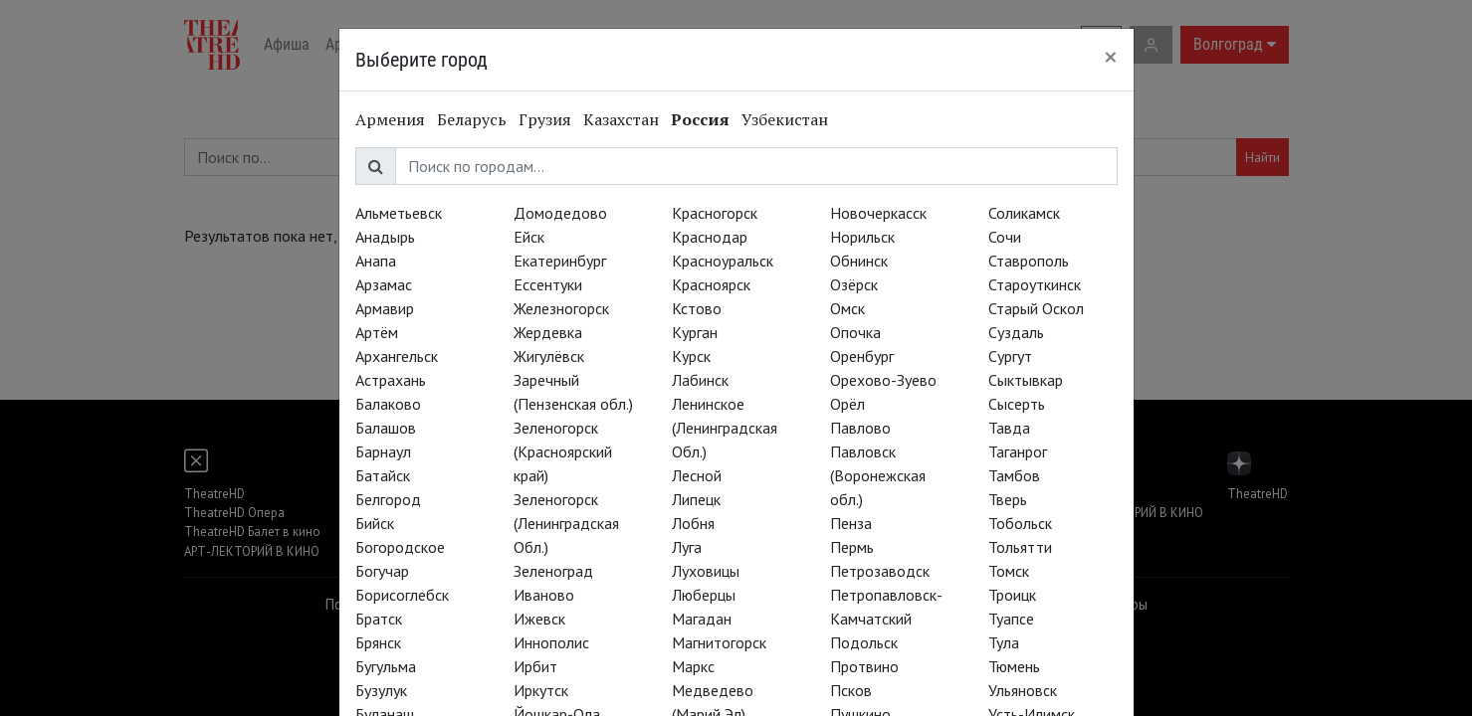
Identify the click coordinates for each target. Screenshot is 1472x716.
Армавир (384, 308)
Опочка (855, 332)
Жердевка (548, 332)
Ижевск (539, 618)
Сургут (1010, 356)
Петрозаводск (880, 571)
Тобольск (1020, 523)
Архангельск (396, 356)
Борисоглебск (402, 595)
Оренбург (862, 356)
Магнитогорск (719, 642)
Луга (687, 547)
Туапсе (1011, 618)
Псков (851, 690)
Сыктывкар (1025, 380)
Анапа (375, 260)
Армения (390, 119)
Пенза (851, 523)
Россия (700, 119)
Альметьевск (398, 213)
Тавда (1009, 428)
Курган (695, 332)
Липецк (696, 499)
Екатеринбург (560, 260)
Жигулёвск (549, 356)
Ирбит (535, 666)
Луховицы (705, 571)
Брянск (378, 642)
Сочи (1004, 237)
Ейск (529, 237)
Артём (376, 332)
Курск (691, 356)
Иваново (544, 595)
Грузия (545, 119)
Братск (378, 618)
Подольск (864, 642)
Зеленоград (553, 571)
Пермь (852, 547)
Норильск (862, 237)
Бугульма (385, 666)
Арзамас (383, 284)
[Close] (1111, 57)
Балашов (385, 428)
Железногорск (561, 308)
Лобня (693, 523)
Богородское (400, 547)
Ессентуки (548, 284)
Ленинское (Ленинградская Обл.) (724, 427)
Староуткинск (1034, 284)
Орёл (847, 404)
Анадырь (385, 237)
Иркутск (541, 690)
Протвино (864, 666)
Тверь (1007, 499)
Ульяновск (1022, 690)
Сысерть (1016, 404)
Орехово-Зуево (883, 380)
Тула (1003, 642)
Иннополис (551, 642)
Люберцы (704, 595)
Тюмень (1014, 666)
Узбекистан (784, 119)
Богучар (382, 571)
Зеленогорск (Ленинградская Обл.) (566, 523)
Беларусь (472, 119)
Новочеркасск (878, 213)
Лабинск (700, 380)
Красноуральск (722, 260)
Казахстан (621, 119)
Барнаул (383, 451)
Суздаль (1016, 332)
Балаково (388, 404)
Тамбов (1014, 475)
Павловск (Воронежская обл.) (878, 475)
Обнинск (859, 260)
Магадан (702, 618)
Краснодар (709, 237)
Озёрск (854, 284)
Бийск (374, 523)
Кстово (697, 308)
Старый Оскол (1036, 308)
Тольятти (1020, 547)
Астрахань (390, 380)
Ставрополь (1028, 260)
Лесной (697, 475)
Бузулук (381, 690)
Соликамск (1024, 213)
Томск (1008, 571)
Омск (847, 308)
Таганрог (1017, 451)
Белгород (388, 499)
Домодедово (560, 213)
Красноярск (711, 284)
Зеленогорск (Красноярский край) (563, 451)
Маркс (693, 666)
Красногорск (714, 213)
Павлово (860, 428)
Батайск (382, 475)
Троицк (1012, 595)
